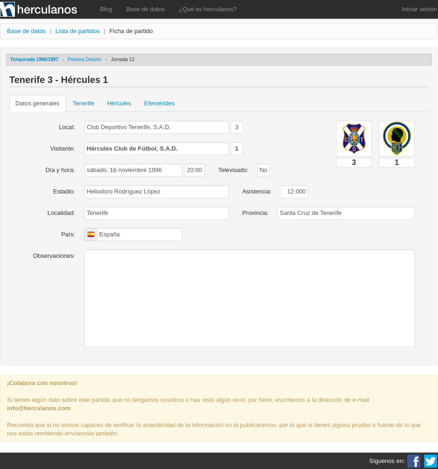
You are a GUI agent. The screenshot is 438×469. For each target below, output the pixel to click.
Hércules (119, 103)
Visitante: (62, 148)
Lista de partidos (77, 31)
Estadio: (64, 191)
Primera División (85, 59)
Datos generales (37, 103)
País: (68, 234)
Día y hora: (60, 169)
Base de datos (145, 9)
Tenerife (83, 103)
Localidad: (61, 212)
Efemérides (159, 103)
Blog (106, 9)
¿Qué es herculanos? (208, 9)
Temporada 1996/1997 (34, 59)
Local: (67, 127)
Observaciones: (54, 255)
